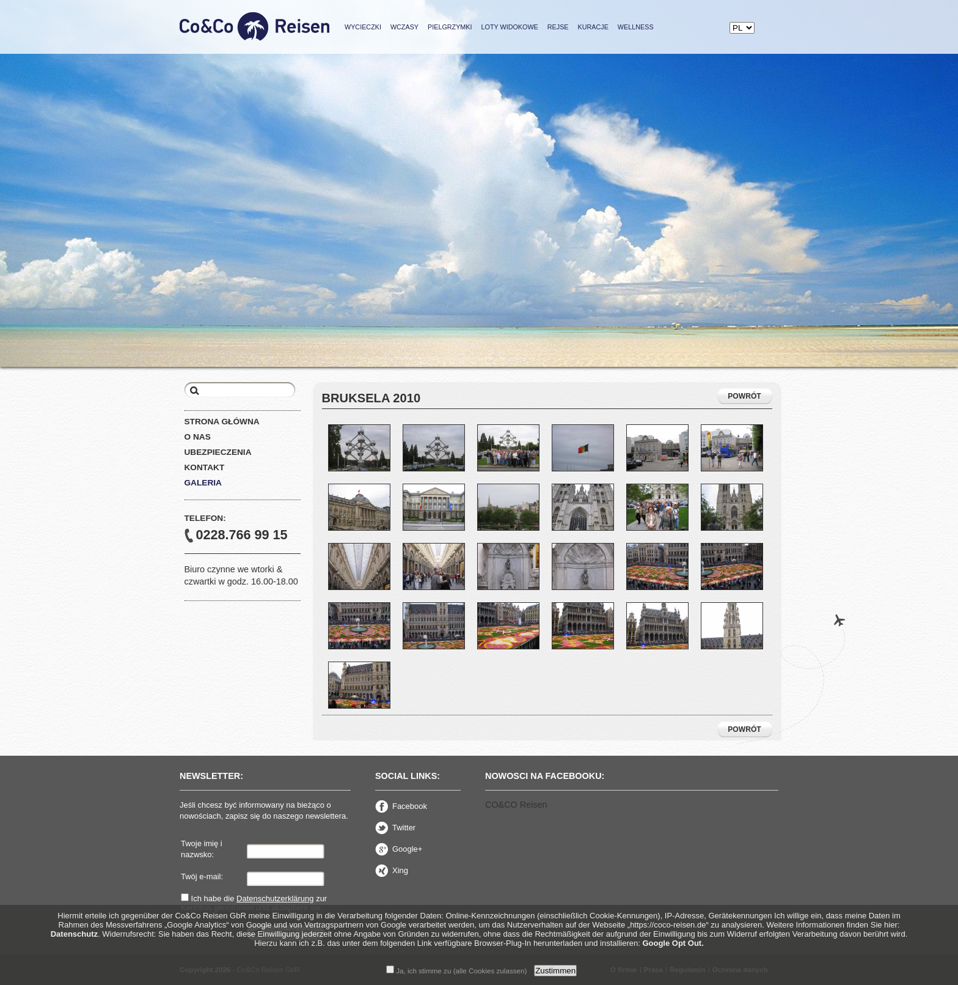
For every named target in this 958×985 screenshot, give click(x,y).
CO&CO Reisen (516, 805)
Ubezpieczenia (218, 452)
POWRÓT (744, 396)
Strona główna (222, 421)
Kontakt (205, 467)
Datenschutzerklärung (274, 898)
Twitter (395, 828)
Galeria (203, 482)
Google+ (398, 849)
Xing (391, 870)
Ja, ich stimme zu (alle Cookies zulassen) (456, 971)
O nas (198, 436)
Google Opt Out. (672, 943)
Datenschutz (74, 934)
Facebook (401, 806)
